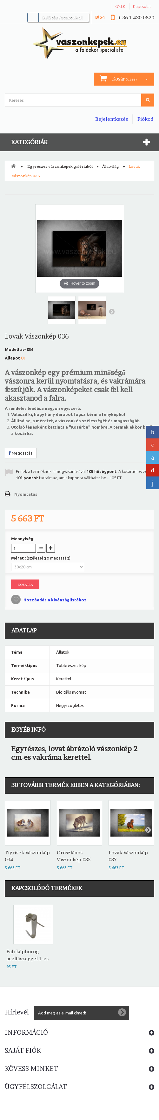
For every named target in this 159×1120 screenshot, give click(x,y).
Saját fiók (23, 1050)
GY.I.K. (120, 6)
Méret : (40, 558)
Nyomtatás (25, 494)
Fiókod (145, 119)
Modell (12, 349)
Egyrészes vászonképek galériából (60, 166)
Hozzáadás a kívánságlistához (55, 600)
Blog (100, 17)
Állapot (12, 358)
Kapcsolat (142, 6)
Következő (112, 311)
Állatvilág (110, 166)
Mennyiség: (22, 538)
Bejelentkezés (111, 119)
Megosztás (20, 453)
